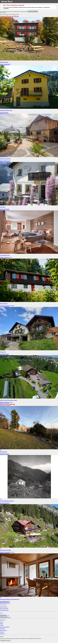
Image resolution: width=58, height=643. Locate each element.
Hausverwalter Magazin (4, 610)
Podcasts (1, 625)
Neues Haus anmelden (4, 608)
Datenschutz (2, 633)
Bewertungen (2, 628)
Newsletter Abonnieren (5, 640)
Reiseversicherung (3, 630)
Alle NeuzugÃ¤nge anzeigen (5, 405)
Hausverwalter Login (3, 606)
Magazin (1, 623)
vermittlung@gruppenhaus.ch (5, 617)
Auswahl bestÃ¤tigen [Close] (32, 11)
